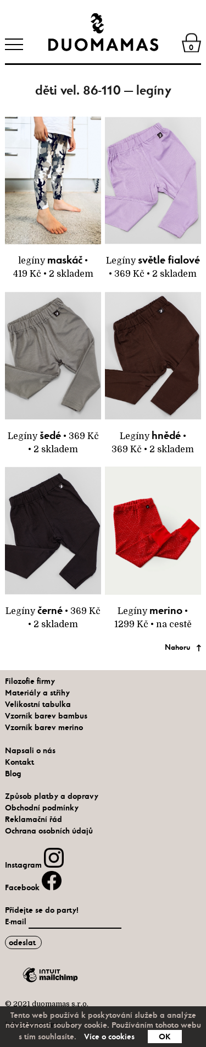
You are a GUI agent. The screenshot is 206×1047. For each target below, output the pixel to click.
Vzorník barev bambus (46, 716)
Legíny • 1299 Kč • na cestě (153, 548)
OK (165, 1036)
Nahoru (177, 647)
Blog (13, 774)
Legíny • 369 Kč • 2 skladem (153, 198)
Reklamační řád (33, 819)
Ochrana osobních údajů (49, 831)
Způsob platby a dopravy (51, 796)
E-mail (17, 922)
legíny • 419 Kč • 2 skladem (53, 198)
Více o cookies (109, 1036)
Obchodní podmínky (42, 808)
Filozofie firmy (30, 681)
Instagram (34, 865)
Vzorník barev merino (44, 727)
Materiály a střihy (37, 693)
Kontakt (19, 762)
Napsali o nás (30, 750)
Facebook (33, 887)
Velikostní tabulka (38, 704)
